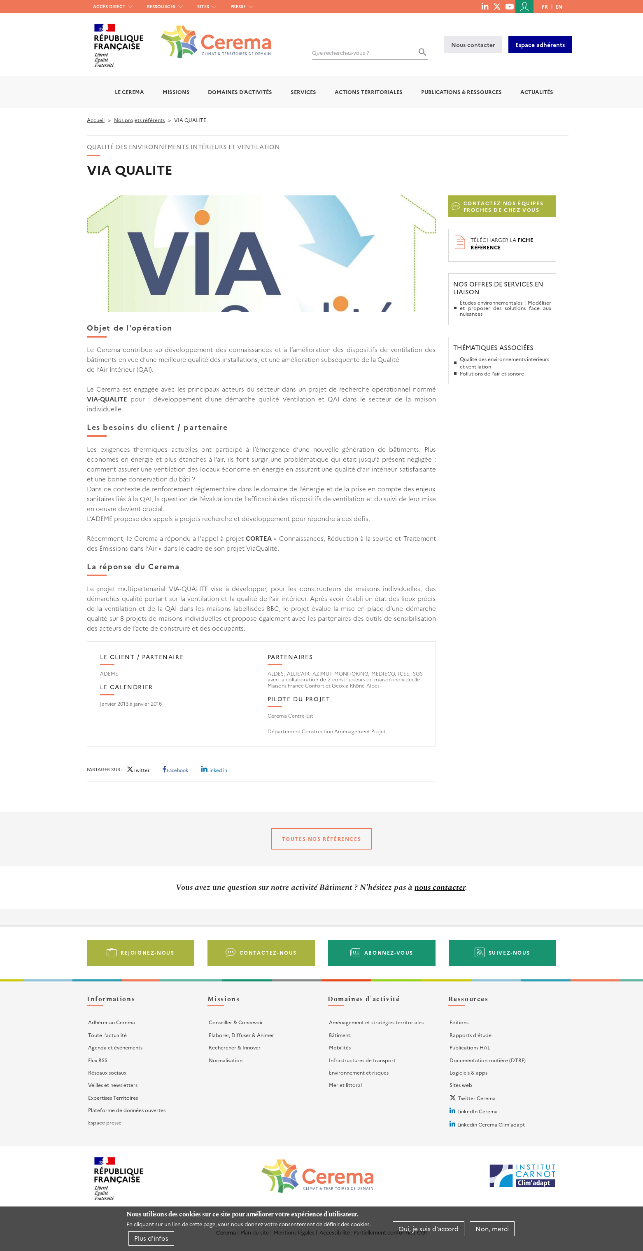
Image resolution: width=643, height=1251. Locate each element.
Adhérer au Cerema (111, 1022)
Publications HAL (470, 1047)
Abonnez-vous (388, 952)
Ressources (161, 6)
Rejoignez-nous (147, 952)
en (558, 6)
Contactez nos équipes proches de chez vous (504, 206)
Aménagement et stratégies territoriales (376, 1022)
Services (303, 91)
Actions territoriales (369, 91)
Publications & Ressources (461, 91)
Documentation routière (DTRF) (488, 1059)
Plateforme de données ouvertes (126, 1109)
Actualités (536, 91)
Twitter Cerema (477, 1097)
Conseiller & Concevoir (236, 1022)
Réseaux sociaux (107, 1072)
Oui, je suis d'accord (428, 1228)
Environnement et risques (359, 1072)
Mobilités (340, 1047)
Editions (459, 1022)
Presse (238, 6)
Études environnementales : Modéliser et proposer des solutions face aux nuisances (505, 308)
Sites (203, 6)
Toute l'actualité (107, 1034)
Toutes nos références (321, 838)
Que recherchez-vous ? (340, 52)
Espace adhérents (540, 44)
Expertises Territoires (113, 1097)
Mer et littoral (345, 1084)
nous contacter (440, 887)
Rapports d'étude (471, 1034)
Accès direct (109, 6)
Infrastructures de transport (362, 1059)
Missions (176, 91)
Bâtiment (339, 1034)
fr (545, 6)
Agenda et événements (115, 1047)
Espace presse (104, 1122)
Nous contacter (473, 44)
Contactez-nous (268, 952)
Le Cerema (129, 91)
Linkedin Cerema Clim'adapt (491, 1124)
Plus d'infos (151, 1238)
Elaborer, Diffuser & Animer (241, 1034)
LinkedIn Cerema (477, 1111)
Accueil (96, 119)
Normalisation (225, 1059)
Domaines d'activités (240, 91)
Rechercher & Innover (235, 1047)
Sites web (461, 1084)
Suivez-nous (510, 952)
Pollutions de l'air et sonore (492, 373)
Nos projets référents (139, 119)
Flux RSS (97, 1059)
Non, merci (492, 1228)
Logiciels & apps (468, 1072)
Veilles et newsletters (112, 1084)
